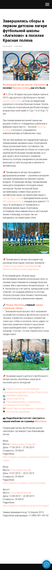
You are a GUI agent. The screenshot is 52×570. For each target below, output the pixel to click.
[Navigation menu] (47, 4)
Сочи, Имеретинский (20, 470)
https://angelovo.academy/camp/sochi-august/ (26, 505)
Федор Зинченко (15, 305)
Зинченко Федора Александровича (21, 269)
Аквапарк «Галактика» (17, 395)
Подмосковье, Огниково (22, 444)
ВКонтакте (40, 421)
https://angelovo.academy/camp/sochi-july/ (24, 483)
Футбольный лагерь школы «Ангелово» (24, 84)
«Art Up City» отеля (12, 198)
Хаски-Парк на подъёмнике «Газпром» (25, 408)
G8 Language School (13, 201)
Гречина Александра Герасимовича (21, 266)
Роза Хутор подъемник (18, 411)
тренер (39, 305)
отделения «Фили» (13, 308)
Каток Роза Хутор (15, 398)
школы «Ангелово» (12, 101)
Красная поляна (21, 88)
